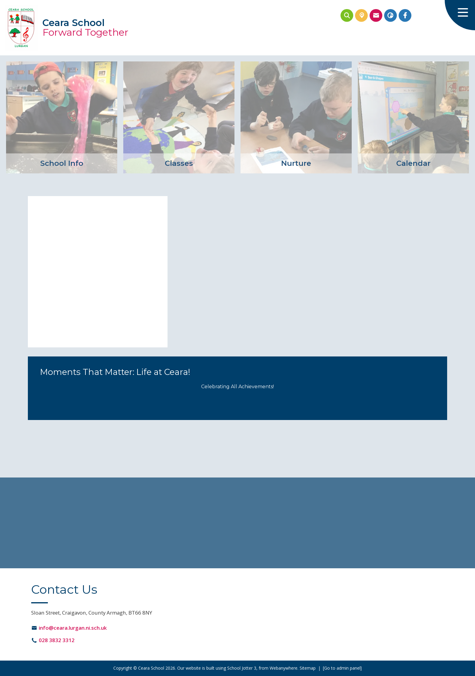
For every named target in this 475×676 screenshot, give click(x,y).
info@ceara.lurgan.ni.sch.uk (73, 627)
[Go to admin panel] (342, 668)
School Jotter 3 (241, 668)
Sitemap (308, 668)
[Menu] (460, 15)
